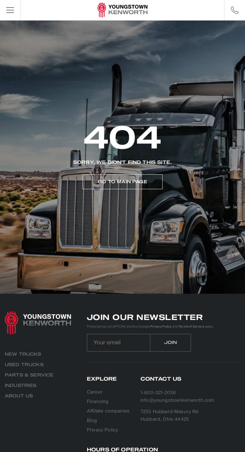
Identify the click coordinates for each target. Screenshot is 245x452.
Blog (92, 421)
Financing (97, 402)
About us (19, 396)
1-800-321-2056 (158, 392)
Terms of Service (191, 326)
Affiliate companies (108, 411)
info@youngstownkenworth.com (177, 400)
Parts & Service (29, 375)
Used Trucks (24, 364)
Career (95, 392)
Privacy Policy (160, 326)
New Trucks (23, 354)
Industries (21, 385)
